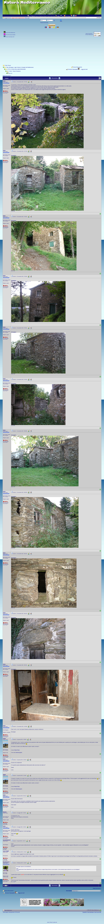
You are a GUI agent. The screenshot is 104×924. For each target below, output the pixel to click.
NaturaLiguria (19, 752)
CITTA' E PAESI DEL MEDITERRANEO (16, 69)
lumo (4, 81)
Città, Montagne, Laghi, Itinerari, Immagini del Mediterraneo (20, 67)
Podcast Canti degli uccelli (10, 36)
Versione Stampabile (73, 69)
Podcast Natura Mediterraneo (10, 32)
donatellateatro (6, 840)
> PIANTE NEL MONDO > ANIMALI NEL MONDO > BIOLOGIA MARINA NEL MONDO (86, 890)
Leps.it (48, 922)
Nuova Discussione (77, 67)
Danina (4, 812)
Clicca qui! (27, 17)
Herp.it (51, 922)
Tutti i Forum (8, 65)
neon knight (6, 851)
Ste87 (4, 738)
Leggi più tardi (84, 69)
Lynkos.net (55, 922)
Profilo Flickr (17, 750)
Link (14, 881)
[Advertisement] (52, 49)
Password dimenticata (44, 22)
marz (4, 725)
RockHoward (6, 862)
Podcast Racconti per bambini (10, 34)
